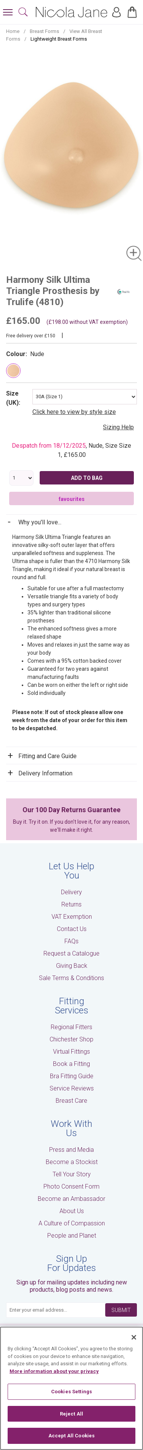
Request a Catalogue (71, 953)
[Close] (133, 1337)
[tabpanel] (71, 157)
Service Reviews (72, 1088)
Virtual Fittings (71, 1051)
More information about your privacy (54, 1371)
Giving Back (71, 965)
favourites (72, 499)
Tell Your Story (72, 1174)
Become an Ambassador (71, 1198)
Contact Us (72, 929)
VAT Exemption (71, 916)
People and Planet (71, 1235)
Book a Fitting (71, 1063)
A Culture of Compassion (72, 1223)
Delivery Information (45, 773)
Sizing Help (118, 427)
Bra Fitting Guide (71, 1076)
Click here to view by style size (74, 411)
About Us (71, 1211)
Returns (71, 904)
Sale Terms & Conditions (71, 978)
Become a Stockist (72, 1162)
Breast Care (71, 1100)
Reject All (71, 1414)
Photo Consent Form (71, 1186)
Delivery (71, 892)
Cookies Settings (71, 1391)
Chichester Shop (71, 1039)
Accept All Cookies (71, 1436)
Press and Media (71, 1149)
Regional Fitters (71, 1027)
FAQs (71, 941)
